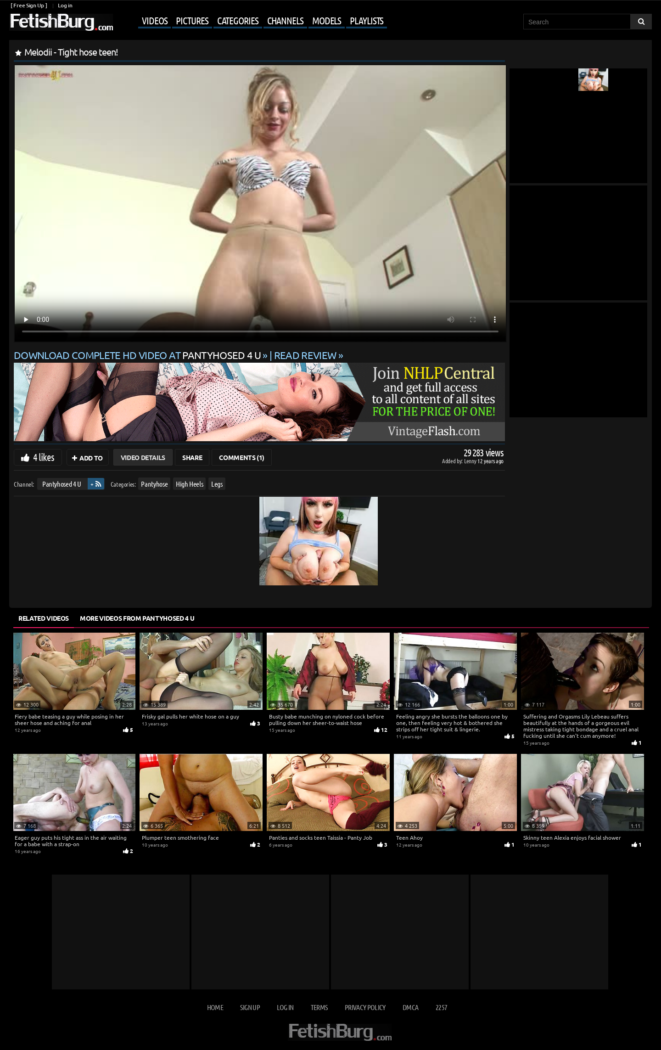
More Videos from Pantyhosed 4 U (137, 618)
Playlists (366, 20)
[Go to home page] (61, 22)
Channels (285, 20)
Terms (319, 1007)
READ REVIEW (305, 355)
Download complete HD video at (138, 355)
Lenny (470, 461)
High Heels (189, 483)
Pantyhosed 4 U (61, 483)
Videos (154, 20)
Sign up (249, 1007)
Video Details (143, 457)
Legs (217, 483)
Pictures (192, 20)
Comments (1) (241, 457)
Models (326, 20)
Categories (237, 20)
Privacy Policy (365, 1007)
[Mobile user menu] (251, 21)
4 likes (43, 457)
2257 (441, 1007)
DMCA (410, 1007)
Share (192, 457)
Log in (65, 5)
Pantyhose (154, 483)
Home (215, 1007)
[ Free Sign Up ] (29, 5)
